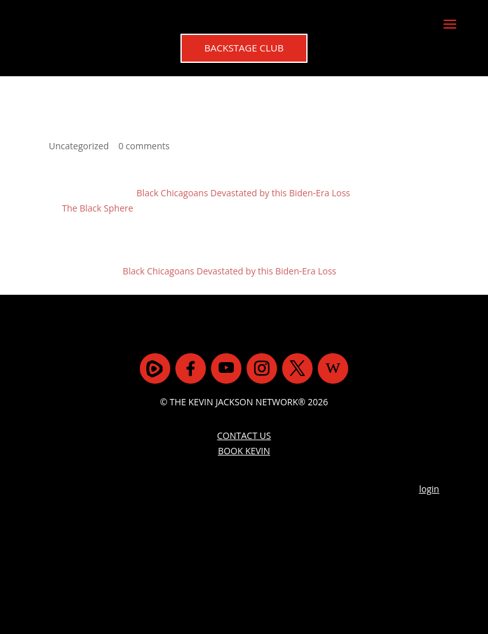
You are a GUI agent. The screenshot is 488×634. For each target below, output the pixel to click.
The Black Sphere (97, 208)
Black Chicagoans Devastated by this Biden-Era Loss (243, 193)
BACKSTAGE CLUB (244, 47)
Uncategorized (79, 146)
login (429, 489)
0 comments (144, 146)
